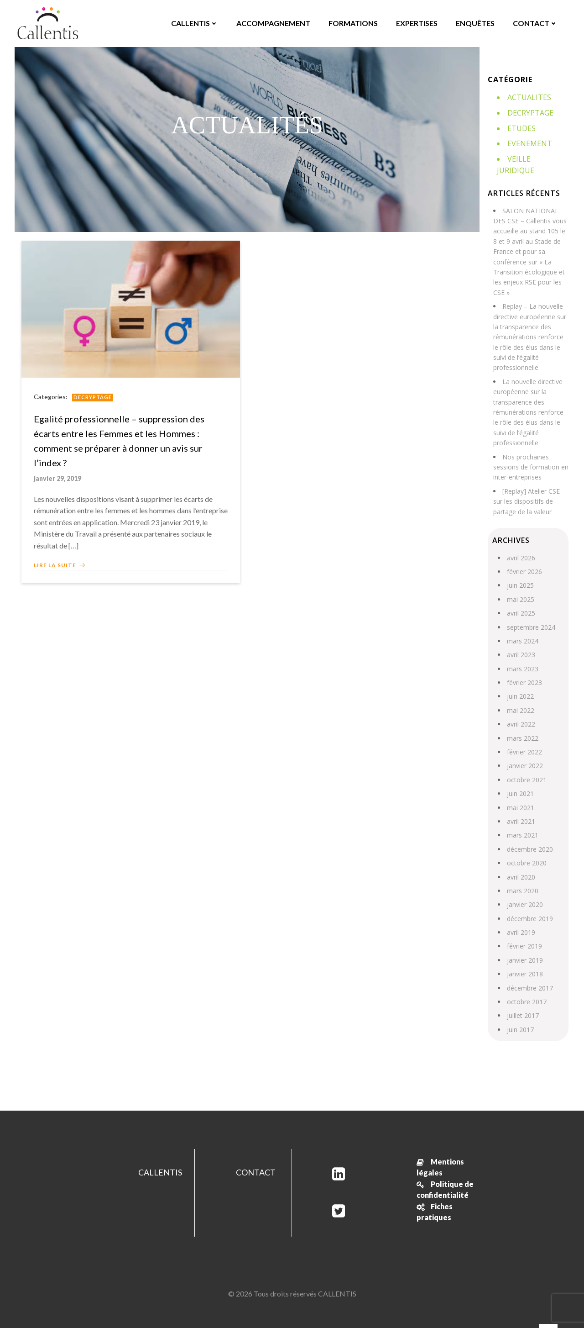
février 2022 (523, 739)
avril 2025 (520, 600)
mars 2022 (521, 725)
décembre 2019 (529, 905)
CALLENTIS (194, 22)
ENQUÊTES (474, 22)
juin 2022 (519, 684)
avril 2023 (520, 642)
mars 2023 (521, 656)
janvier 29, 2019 (59, 477)
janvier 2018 (524, 961)
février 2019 (523, 933)
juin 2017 (519, 1016)
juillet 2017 (522, 1003)
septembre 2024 (530, 614)
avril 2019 (520, 920)
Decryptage (94, 396)
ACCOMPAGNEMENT (273, 22)
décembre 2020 (529, 836)
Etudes (520, 127)
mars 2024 (521, 628)
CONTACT (534, 22)
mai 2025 (519, 586)
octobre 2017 (526, 989)
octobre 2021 (526, 767)
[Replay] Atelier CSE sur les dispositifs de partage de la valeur (525, 488)
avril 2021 (520, 809)
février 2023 (523, 670)
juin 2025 (519, 573)
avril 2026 (520, 545)
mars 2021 (521, 822)
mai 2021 (519, 794)
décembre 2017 (529, 975)
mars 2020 (521, 878)
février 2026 (523, 558)
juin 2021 (519, 781)
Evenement (528, 142)
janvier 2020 (524, 892)
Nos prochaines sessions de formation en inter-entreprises (530, 454)
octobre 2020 (526, 850)
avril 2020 (520, 864)
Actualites (528, 97)
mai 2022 (519, 697)
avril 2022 (520, 711)
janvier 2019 (524, 947)
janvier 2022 (524, 753)
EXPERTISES (416, 22)
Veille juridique (537, 158)
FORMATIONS (352, 22)
